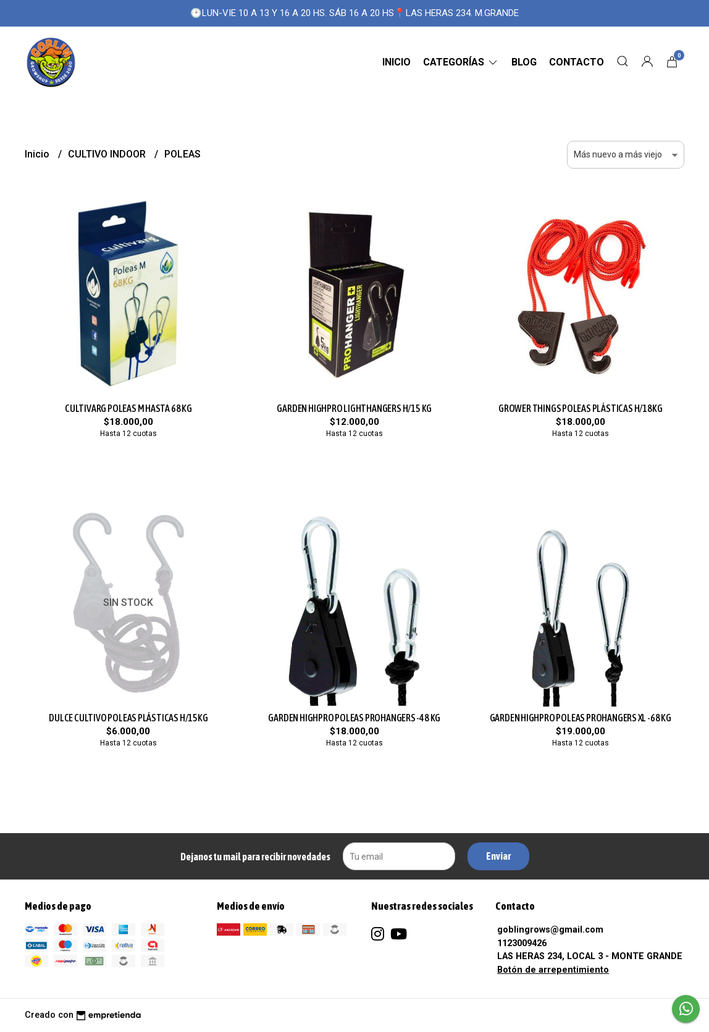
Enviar (498, 856)
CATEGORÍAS (461, 62)
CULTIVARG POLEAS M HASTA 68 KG (128, 408)
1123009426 (522, 943)
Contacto (576, 62)
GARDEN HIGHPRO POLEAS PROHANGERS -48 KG (354, 717)
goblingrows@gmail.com (550, 930)
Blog (524, 62)
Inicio (396, 62)
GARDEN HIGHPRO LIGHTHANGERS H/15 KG (354, 408)
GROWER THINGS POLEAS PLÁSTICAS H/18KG (580, 408)
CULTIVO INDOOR (108, 154)
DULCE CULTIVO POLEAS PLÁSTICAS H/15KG (128, 717)
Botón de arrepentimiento (553, 970)
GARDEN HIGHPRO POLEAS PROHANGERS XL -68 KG (580, 717)
